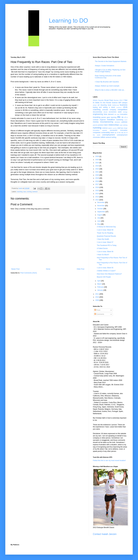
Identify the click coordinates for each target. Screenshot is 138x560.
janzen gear (105, 117)
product (100, 125)
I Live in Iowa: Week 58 (105, 230)
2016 (97, 187)
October (100, 209)
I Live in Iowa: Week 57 (105, 242)
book (109, 105)
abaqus (124, 103)
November (101, 206)
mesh (125, 120)
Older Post (80, 269)
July (99, 218)
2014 (97, 194)
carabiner (119, 107)
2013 (97, 197)
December (101, 202)
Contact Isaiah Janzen (105, 534)
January (100, 290)
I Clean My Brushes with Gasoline (107, 82)
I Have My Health (103, 239)
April (99, 281)
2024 (97, 163)
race (24, 191)
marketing (119, 120)
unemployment (108, 135)
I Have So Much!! (103, 255)
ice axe (116, 114)
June (99, 221)
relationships (113, 125)
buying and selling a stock (104, 107)
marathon (111, 120)
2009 (97, 300)
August (100, 215)
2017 (97, 184)
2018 (97, 181)
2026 (97, 156)
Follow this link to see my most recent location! (109, 460)
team (112, 132)
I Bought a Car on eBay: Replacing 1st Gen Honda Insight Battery (110, 71)
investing (96, 117)
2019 (97, 178)
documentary (97, 112)
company (113, 110)
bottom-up (115, 105)
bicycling (104, 105)
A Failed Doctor (102, 248)
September (101, 212)
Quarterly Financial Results (106, 236)
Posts (97, 310)
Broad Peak (108, 100)
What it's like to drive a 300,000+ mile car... (110, 90)
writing (114, 137)
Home (48, 269)
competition (122, 109)
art (99, 105)
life (118, 117)
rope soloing (123, 125)
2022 (97, 169)
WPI (119, 103)
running (29, 191)
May (99, 224)
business (123, 105)
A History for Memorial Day (106, 227)
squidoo (115, 128)
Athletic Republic (98, 100)
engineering (98, 114)
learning (114, 117)
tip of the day (119, 132)
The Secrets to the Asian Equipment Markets (110, 61)
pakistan (124, 122)
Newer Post (15, 269)
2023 (97, 166)
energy (125, 112)
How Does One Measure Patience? (109, 274)
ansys (95, 105)
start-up (120, 128)
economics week (115, 112)
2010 (97, 297)
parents (95, 125)
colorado (105, 110)
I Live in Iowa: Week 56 (105, 252)
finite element (109, 114)
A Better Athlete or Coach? (106, 271)
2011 (97, 294)
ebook (105, 112)
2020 (97, 175)
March (99, 284)
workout (34, 191)
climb (125, 107)
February (100, 287)
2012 (97, 200)
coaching (19, 191)
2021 (97, 172)
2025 (97, 160)
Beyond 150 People (104, 277)
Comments (99, 314)
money (96, 122)
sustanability (105, 132)
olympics (117, 122)
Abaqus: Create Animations (104, 66)
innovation (123, 114)
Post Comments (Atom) (28, 273)
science (105, 128)
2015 (97, 190)
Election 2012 (118, 100)
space (110, 128)
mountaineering (106, 122)
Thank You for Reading (105, 233)
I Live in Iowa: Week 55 (105, 268)
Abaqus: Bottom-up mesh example (107, 86)
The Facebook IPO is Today (107, 245)
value (102, 137)
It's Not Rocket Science (109, 103)
